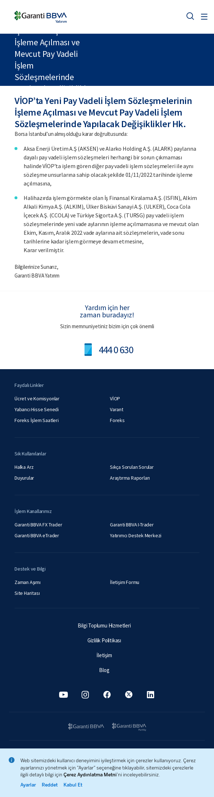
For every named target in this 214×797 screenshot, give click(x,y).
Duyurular (24, 478)
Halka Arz (24, 467)
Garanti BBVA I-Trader (132, 524)
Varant (116, 409)
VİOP (115, 398)
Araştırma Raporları (130, 478)
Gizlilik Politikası (104, 640)
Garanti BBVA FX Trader (38, 524)
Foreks (117, 420)
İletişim (104, 655)
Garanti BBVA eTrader (37, 535)
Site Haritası (27, 593)
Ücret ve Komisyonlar (37, 398)
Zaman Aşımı (28, 582)
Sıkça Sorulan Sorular (132, 467)
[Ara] (190, 16)
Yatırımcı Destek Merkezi (135, 535)
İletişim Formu (124, 582)
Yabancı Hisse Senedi (37, 409)
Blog (104, 670)
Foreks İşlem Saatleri (37, 420)
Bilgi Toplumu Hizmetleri (104, 625)
